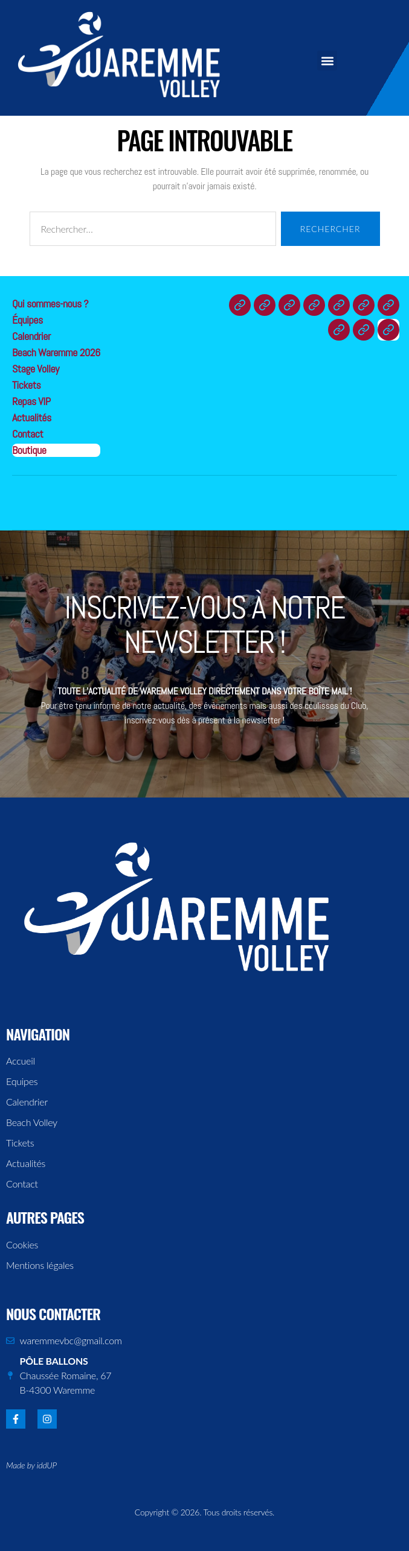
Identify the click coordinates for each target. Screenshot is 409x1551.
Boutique (29, 450)
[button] (327, 61)
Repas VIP (31, 401)
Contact (27, 434)
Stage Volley (35, 369)
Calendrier (31, 336)
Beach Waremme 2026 (56, 352)
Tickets (26, 385)
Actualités (31, 417)
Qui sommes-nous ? (50, 303)
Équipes (27, 320)
